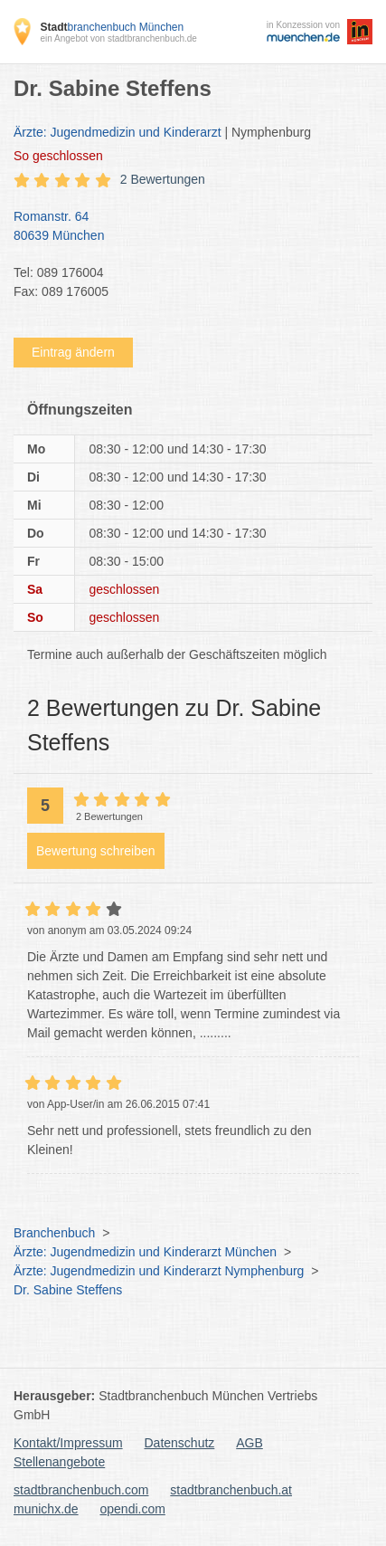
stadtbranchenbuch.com (81, 1490)
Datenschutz (180, 1443)
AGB (249, 1443)
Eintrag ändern (73, 352)
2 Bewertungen (162, 179)
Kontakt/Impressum (68, 1443)
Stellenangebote (59, 1462)
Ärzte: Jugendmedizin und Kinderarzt (117, 132)
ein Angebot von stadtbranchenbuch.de (118, 38)
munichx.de (46, 1509)
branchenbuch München (112, 27)
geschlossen (58, 155)
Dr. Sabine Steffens (68, 1290)
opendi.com (132, 1509)
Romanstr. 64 (184, 227)
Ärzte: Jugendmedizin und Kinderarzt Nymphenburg (159, 1271)
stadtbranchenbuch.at (231, 1490)
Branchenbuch (54, 1233)
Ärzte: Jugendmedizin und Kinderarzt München (145, 1252)
